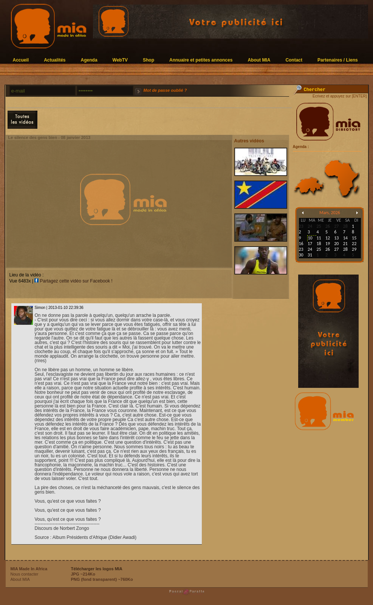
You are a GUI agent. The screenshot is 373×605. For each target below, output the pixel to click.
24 (310, 249)
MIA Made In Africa (29, 568)
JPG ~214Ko (83, 574)
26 (327, 249)
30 (301, 255)
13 (336, 238)
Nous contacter (25, 574)
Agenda (89, 59)
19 (327, 243)
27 (336, 249)
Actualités (54, 59)
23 (301, 249)
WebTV (120, 59)
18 (318, 243)
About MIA (259, 59)
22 (354, 243)
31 (310, 255)
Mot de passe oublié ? (165, 90)
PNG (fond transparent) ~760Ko (102, 579)
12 (327, 238)
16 (301, 243)
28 (345, 249)
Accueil (21, 59)
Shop (148, 59)
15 (354, 238)
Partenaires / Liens (337, 59)
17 (310, 243)
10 (310, 238)
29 (354, 249)
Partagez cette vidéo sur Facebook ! (73, 281)
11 (318, 238)
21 (345, 243)
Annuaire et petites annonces (200, 59)
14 (345, 238)
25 (318, 249)
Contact (293, 59)
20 (336, 243)
